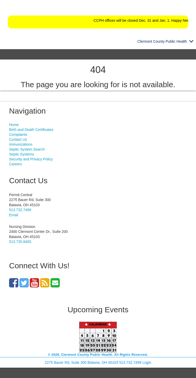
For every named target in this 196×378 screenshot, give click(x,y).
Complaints (18, 134)
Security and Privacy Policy (31, 159)
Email (13, 215)
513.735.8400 (20, 242)
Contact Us (18, 139)
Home (14, 125)
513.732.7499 (20, 210)
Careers (15, 164)
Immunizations (20, 144)
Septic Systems (21, 154)
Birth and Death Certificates (31, 130)
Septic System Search (27, 149)
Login (146, 362)
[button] (162, 41)
